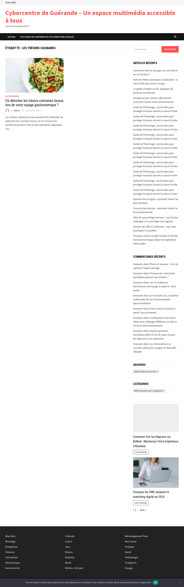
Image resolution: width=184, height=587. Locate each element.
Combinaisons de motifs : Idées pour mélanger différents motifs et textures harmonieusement (155, 321)
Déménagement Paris (136, 536)
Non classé (130, 541)
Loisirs (68, 541)
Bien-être (10, 536)
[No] (180, 582)
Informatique (12, 562)
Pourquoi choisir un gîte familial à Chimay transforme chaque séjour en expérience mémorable (155, 239)
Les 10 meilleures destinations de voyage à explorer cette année (154, 286)
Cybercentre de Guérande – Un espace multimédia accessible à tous (90, 16)
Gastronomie (12, 96)
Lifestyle (69, 536)
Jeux (67, 546)
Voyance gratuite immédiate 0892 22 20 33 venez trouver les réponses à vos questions (154, 334)
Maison (69, 552)
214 (142, 510)
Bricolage (10, 541)
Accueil (12, 36)
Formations (11, 557)
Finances (10, 552)
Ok (155, 582)
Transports (131, 562)
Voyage (129, 568)
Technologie (131, 557)
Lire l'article (141, 452)
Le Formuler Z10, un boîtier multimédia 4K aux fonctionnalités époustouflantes (155, 299)
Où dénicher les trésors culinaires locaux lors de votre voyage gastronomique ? (34, 103)
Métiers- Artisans (74, 568)
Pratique (129, 546)
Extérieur (70, 557)
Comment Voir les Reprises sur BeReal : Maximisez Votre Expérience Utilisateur (155, 441)
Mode (68, 562)
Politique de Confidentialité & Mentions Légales (47, 36)
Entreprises (11, 546)
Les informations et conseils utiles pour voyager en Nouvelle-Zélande (155, 347)
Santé (128, 552)
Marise (17, 110)
